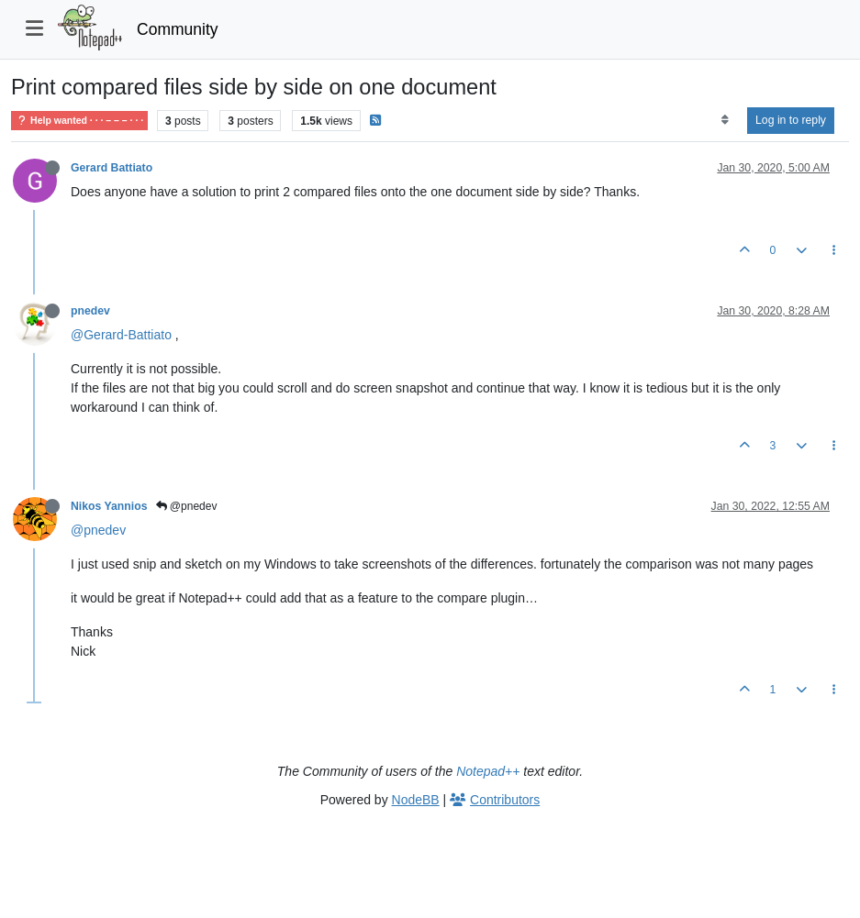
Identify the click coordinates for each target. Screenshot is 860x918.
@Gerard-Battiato (121, 334)
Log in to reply (790, 120)
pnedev (90, 310)
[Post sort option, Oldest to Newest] (724, 120)
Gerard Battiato (111, 167)
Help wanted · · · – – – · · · (79, 121)
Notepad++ (487, 771)
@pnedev (187, 506)
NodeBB (416, 799)
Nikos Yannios (109, 506)
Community (177, 29)
